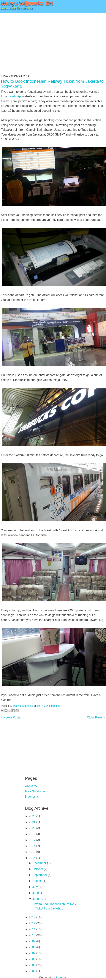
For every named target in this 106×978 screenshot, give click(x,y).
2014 (32, 857)
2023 (32, 828)
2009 (32, 941)
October (37, 869)
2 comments (53, 706)
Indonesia (31, 796)
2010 (32, 935)
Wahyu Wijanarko (23, 706)
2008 (32, 947)
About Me (31, 786)
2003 (32, 971)
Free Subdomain (36, 791)
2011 (32, 929)
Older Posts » (96, 717)
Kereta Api (14, 96)
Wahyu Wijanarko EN (27, 3)
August (37, 880)
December (39, 863)
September (39, 875)
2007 (32, 953)
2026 (32, 816)
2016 (32, 845)
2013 (32, 917)
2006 (32, 959)
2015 (32, 851)
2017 (32, 840)
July (35, 886)
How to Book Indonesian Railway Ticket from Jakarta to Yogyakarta (52, 83)
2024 (32, 822)
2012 (32, 923)
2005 (32, 965)
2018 (32, 834)
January (37, 898)
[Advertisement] (53, 41)
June (35, 892)
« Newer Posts (10, 717)
